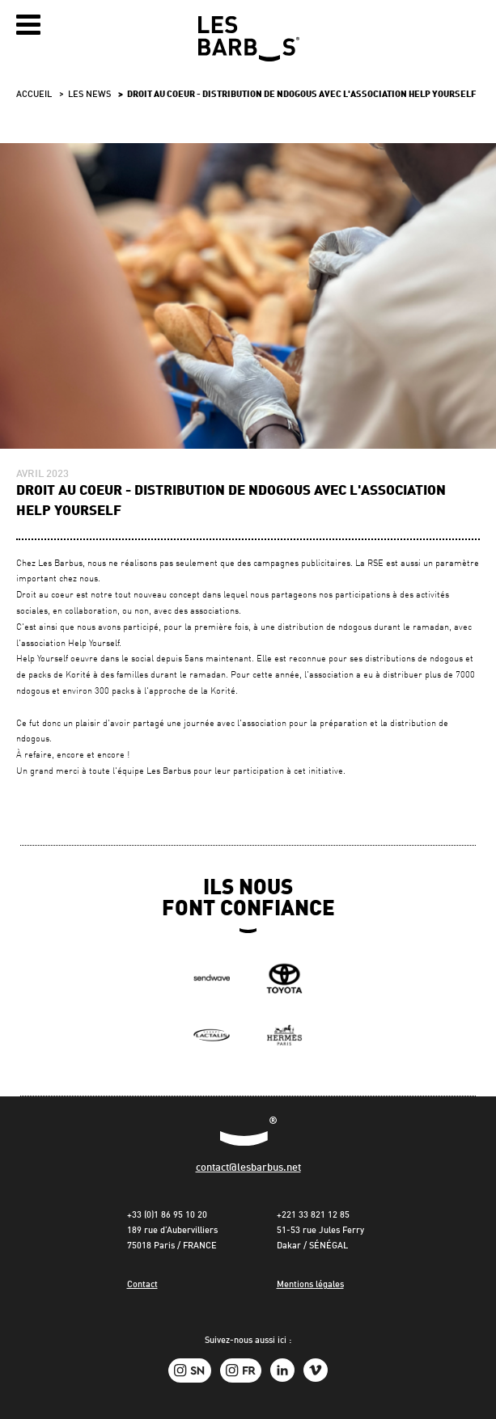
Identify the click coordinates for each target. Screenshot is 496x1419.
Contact (142, 1285)
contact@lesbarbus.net (248, 1168)
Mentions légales (310, 1285)
